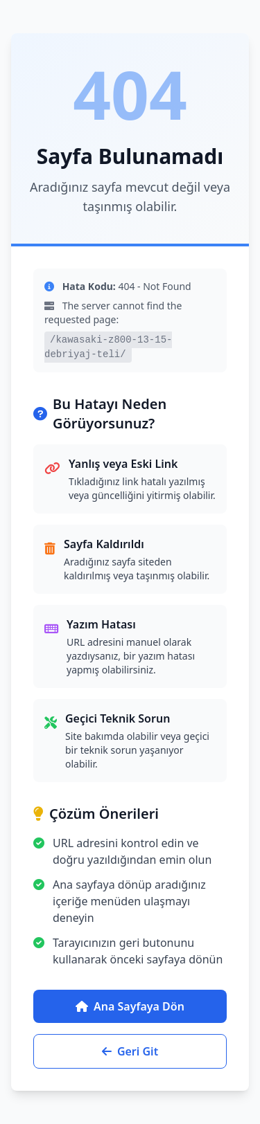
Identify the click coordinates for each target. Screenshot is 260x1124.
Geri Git (130, 1051)
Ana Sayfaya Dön (130, 1006)
